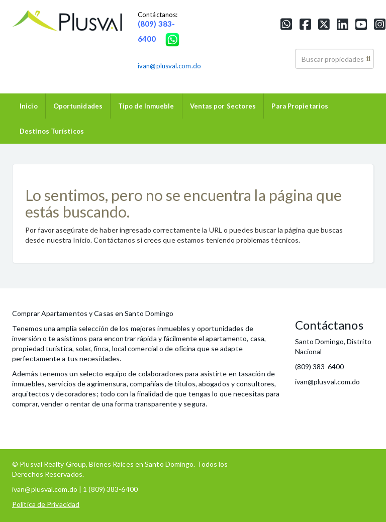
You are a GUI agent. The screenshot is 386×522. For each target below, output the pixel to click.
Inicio (29, 106)
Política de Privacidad (45, 504)
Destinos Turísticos (52, 131)
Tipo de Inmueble (146, 106)
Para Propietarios (299, 106)
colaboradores (160, 373)
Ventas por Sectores (223, 106)
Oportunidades (78, 106)
